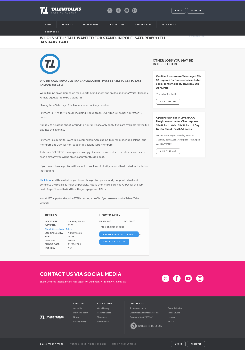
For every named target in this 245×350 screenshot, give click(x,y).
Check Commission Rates (58, 229)
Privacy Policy (79, 321)
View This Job (168, 101)
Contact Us (52, 32)
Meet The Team (80, 312)
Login (178, 10)
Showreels (102, 317)
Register (196, 10)
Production (117, 24)
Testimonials (103, 321)
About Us (77, 308)
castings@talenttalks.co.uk (145, 312)
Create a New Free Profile (119, 234)
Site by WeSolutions (124, 344)
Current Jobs (143, 24)
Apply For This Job (114, 241)
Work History (91, 24)
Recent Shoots (104, 312)
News (76, 317)
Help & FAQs (169, 24)
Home (48, 24)
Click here (46, 180)
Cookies (102, 344)
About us (67, 24)
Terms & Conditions (82, 344)
